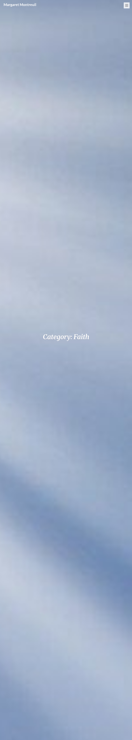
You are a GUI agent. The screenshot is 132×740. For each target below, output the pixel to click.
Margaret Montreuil (20, 4)
